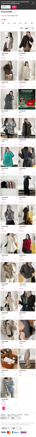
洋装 (14, 23)
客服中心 (10, 416)
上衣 (8, 23)
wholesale (3, 416)
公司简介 (16, 416)
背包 (32, 23)
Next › (8, 408)
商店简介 (3, 414)
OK (14, 7)
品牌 (8, 414)
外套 (3, 23)
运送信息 (26, 414)
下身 (20, 23)
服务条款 (13, 414)
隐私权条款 (19, 414)
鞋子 (26, 23)
